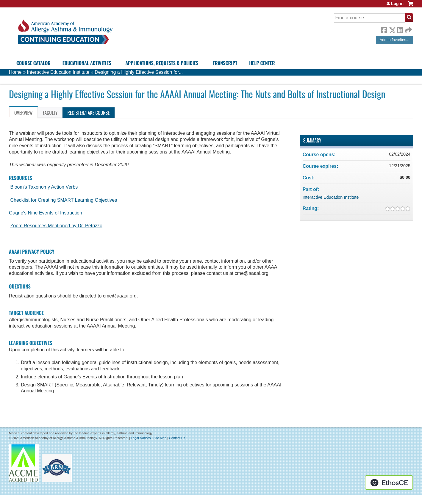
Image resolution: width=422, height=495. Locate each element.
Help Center (262, 63)
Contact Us (177, 438)
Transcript (225, 63)
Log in (397, 3)
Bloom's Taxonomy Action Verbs (44, 186)
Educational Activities (86, 63)
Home (15, 72)
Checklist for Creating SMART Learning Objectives (63, 200)
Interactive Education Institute (58, 72)
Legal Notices (141, 438)
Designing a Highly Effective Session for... (139, 72)
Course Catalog (33, 63)
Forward (408, 29)
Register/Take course (88, 112)
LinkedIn (400, 29)
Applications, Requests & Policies (162, 63)
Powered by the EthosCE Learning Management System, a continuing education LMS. (389, 482)
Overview (23, 112)
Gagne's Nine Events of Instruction (45, 212)
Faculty (50, 112)
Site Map (159, 438)
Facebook (384, 29)
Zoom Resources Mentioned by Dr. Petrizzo (56, 225)
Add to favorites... (395, 39)
